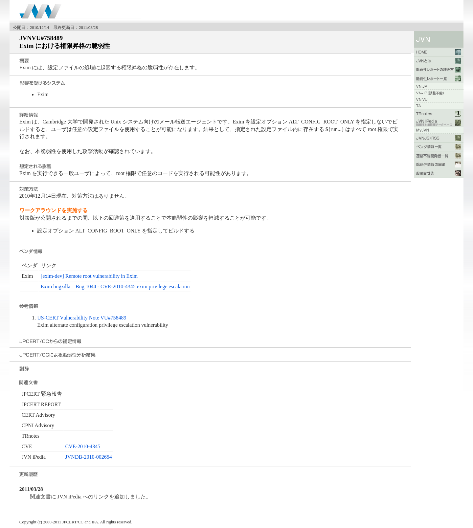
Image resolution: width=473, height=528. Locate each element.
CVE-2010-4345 (83, 446)
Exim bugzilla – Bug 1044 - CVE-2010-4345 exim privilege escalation (115, 286)
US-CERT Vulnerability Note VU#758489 (81, 317)
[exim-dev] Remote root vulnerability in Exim (89, 276)
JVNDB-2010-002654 (88, 457)
